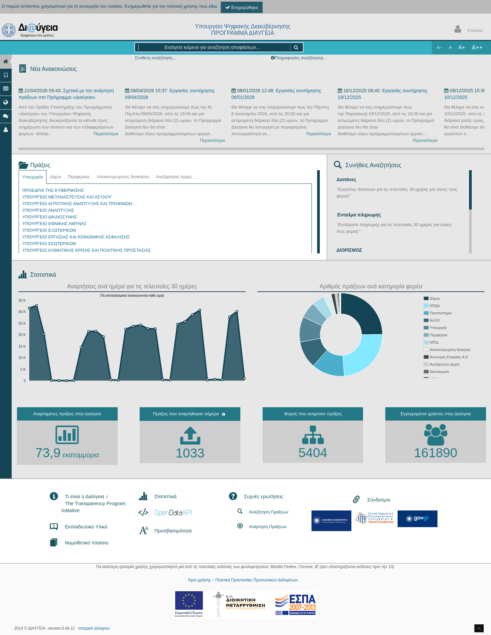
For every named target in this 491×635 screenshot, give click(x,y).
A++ (477, 47)
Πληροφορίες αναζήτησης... (301, 57)
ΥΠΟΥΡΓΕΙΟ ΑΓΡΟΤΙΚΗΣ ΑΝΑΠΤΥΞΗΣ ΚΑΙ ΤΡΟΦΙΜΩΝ (77, 203)
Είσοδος (467, 30)
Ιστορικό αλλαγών (94, 628)
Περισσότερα (106, 133)
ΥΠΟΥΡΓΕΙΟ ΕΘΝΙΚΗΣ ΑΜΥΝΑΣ (54, 223)
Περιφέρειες (78, 176)
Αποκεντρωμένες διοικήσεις (123, 176)
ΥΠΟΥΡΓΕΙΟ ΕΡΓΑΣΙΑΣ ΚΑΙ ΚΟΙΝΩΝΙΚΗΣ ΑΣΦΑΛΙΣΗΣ (76, 236)
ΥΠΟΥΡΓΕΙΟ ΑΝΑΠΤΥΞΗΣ (48, 210)
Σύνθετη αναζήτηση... (155, 57)
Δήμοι (55, 176)
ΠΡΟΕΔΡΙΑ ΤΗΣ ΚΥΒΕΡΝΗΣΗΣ (53, 190)
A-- (439, 47)
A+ (461, 47)
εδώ (213, 6)
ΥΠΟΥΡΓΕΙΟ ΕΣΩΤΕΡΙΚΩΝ (49, 243)
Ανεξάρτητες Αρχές (174, 176)
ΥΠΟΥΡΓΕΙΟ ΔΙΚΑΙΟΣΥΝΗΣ (49, 216)
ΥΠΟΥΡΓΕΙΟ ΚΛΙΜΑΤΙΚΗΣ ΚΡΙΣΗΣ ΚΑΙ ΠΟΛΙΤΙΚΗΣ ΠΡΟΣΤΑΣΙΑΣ (86, 250)
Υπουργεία (32, 176)
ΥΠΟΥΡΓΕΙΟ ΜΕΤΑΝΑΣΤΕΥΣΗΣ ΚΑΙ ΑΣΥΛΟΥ (67, 196)
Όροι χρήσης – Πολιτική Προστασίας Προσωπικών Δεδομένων (243, 580)
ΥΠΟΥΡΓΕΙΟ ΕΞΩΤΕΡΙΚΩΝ (49, 230)
